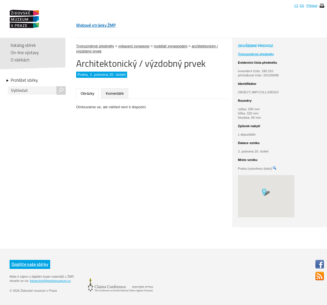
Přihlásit (311, 5)
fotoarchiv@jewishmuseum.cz (50, 280)
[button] (266, 192)
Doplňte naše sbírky (30, 264)
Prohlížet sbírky (24, 80)
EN (302, 5)
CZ (296, 5)
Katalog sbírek (23, 45)
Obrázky (87, 93)
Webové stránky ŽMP (96, 25)
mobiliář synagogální (170, 46)
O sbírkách (20, 60)
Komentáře (115, 93)
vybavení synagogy (133, 46)
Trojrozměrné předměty (95, 46)
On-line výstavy (25, 52)
